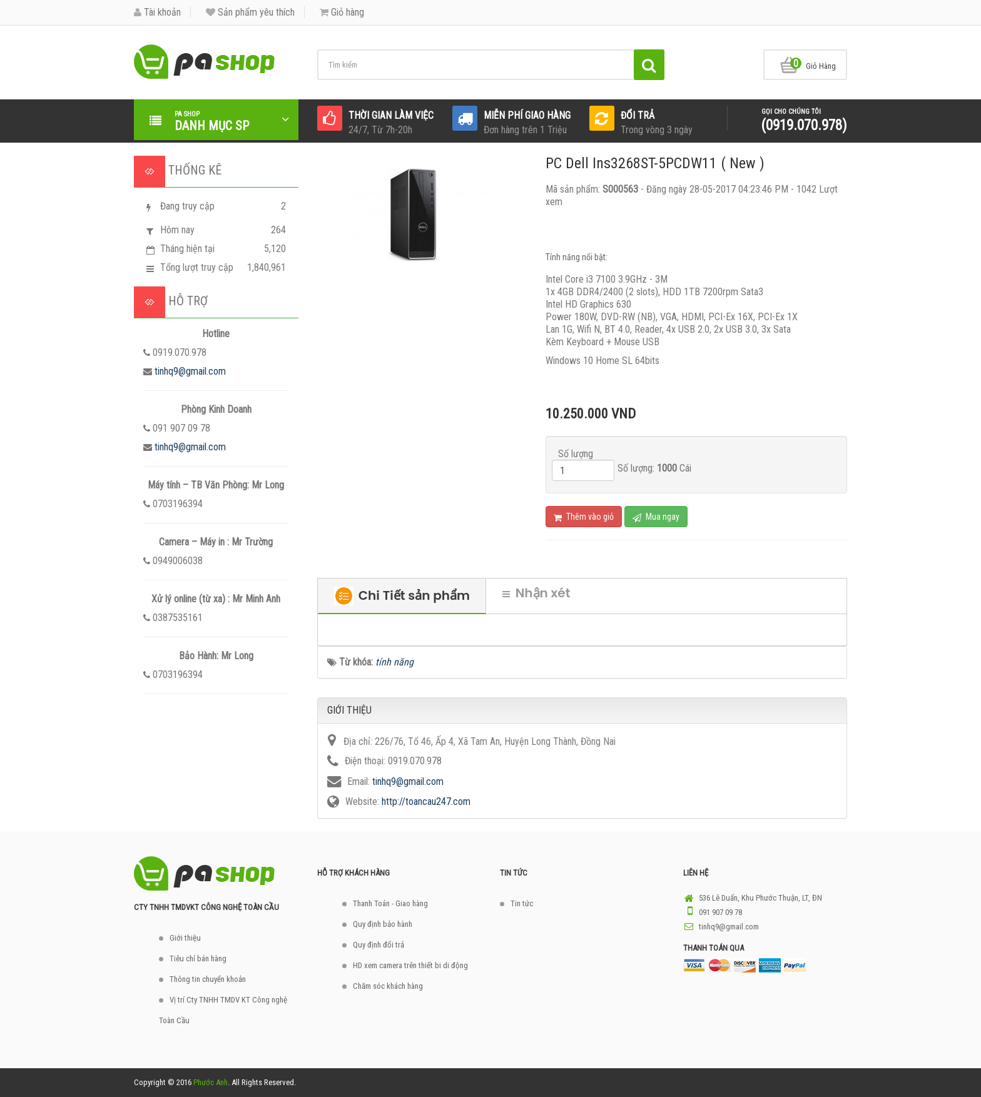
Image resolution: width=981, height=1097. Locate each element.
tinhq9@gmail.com (190, 371)
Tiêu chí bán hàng (198, 958)
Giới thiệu (185, 938)
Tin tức (522, 903)
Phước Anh (210, 1082)
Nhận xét (536, 593)
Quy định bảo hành (382, 924)
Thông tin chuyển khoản (208, 979)
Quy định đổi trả (378, 944)
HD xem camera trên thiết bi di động (410, 965)
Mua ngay (656, 517)
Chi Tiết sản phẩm (402, 596)
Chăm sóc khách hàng (388, 986)
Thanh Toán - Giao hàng (390, 903)
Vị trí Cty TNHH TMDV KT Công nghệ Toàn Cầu (223, 1010)
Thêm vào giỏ (584, 517)
